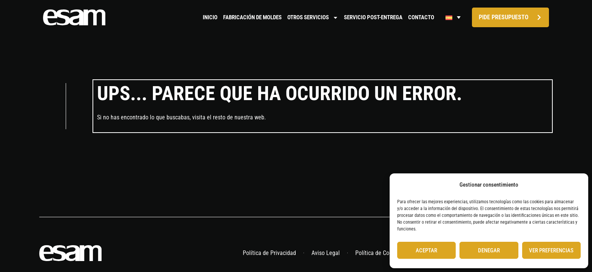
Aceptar (426, 250)
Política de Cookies (378, 253)
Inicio (210, 17)
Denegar (489, 250)
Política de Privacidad (269, 253)
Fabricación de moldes (252, 17)
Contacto (421, 17)
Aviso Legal (325, 253)
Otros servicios (312, 17)
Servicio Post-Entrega (373, 17)
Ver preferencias (551, 250)
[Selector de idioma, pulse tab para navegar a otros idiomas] (453, 17)
